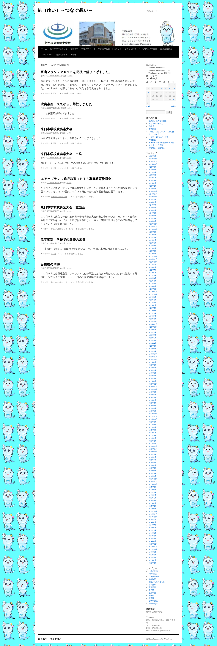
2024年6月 (153, 208)
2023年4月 (153, 246)
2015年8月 (153, 490)
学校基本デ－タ (88, 49)
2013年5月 (153, 563)
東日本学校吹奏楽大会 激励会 (63, 207)
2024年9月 (153, 199)
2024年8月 (153, 202)
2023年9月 (153, 232)
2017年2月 (153, 441)
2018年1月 (153, 411)
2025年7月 (153, 172)
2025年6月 (153, 175)
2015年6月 (153, 495)
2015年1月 (153, 509)
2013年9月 (153, 552)
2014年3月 (153, 536)
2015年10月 (153, 484)
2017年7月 (153, 427)
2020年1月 (153, 351)
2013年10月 (153, 549)
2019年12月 (153, 354)
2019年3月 (153, 376)
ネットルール (47, 54)
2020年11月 (153, 324)
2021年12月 (153, 289)
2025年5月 (153, 178)
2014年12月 (153, 511)
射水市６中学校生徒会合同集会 (161, 142)
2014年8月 (153, 522)
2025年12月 (153, 159)
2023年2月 (153, 251)
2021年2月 (153, 316)
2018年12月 (153, 384)
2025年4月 (153, 180)
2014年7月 (153, 525)
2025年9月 (153, 167)
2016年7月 (153, 460)
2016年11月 (153, 449)
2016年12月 (153, 446)
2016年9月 (153, 454)
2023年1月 (153, 254)
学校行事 (152, 585)
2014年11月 (153, 514)
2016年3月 (153, 471)
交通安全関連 (130, 49)
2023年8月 (153, 235)
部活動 (53, 118)
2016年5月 (153, 465)
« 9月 (148, 106)
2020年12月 (153, 322)
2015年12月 (153, 479)
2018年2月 (153, 408)
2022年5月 (153, 275)
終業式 (151, 126)
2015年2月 (153, 506)
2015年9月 (153, 487)
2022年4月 (153, 278)
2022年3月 (153, 281)
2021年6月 (153, 305)
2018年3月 (153, 406)
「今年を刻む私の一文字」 (159, 137)
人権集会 (152, 140)
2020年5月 (153, 341)
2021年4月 (153, 311)
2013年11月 (153, 547)
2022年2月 (153, 284)
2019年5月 (153, 370)
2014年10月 (153, 517)
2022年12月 (153, 256)
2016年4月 (153, 468)
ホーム (44, 49)
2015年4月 (153, 501)
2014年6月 (153, 528)
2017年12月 (153, 414)
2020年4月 (153, 343)
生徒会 (151, 595)
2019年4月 (153, 373)
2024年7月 (153, 205)
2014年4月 (153, 533)
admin (70, 76)
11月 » (173, 106)
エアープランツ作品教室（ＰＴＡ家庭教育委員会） (77, 179)
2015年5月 (153, 498)
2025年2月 (153, 186)
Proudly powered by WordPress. (160, 639)
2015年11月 (153, 482)
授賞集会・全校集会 (157, 148)
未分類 (53, 93)
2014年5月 (153, 530)
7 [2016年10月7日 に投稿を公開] (165, 89)
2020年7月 (153, 335)
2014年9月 (153, 520)
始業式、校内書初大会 (158, 121)
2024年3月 (153, 216)
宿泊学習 (152, 587)
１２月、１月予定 (156, 145)
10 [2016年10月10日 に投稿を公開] (148, 92)
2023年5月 (153, 243)
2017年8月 (153, 425)
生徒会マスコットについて (110, 49)
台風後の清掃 (50, 264)
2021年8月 (153, 300)
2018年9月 (153, 392)
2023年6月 (153, 240)
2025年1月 (153, 189)
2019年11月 (153, 357)
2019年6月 (153, 368)
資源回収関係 (166, 49)
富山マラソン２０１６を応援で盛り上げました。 (76, 72)
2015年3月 (153, 503)
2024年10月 (153, 197)
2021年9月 (153, 297)
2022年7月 (153, 270)
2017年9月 (153, 422)
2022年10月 (153, 262)
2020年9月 (153, 330)
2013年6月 (153, 560)
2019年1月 (153, 381)
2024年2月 (153, 218)
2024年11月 (153, 194)
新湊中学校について (59, 49)
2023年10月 (153, 229)
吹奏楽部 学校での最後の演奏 (63, 239)
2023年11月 (153, 227)
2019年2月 (153, 378)
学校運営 (74, 49)
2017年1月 (153, 444)
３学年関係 (153, 604)
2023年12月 (153, 224)
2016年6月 (153, 463)
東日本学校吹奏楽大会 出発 (61, 154)
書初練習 (152, 129)
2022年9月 (153, 265)
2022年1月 (153, 286)
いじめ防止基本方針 (148, 49)
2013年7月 (153, 557)
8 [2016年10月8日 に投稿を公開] (169, 89)
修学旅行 (152, 579)
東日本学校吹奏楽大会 (56, 129)
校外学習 (152, 593)
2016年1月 (153, 476)
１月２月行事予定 (156, 124)
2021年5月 (153, 308)
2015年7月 (153, 492)
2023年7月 (153, 237)
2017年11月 (153, 416)
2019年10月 (153, 359)
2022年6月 (153, 273)
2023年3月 (153, 248)
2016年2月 (153, 473)
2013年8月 (153, 555)
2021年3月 (153, 313)
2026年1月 (153, 156)
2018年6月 (153, 397)
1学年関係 (153, 574)
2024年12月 (153, 191)
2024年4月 (153, 213)
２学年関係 (153, 601)
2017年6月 (153, 430)
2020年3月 (153, 346)
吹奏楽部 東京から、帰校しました (66, 104)
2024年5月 (153, 210)
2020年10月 (153, 327)
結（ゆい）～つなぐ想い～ (65, 10)
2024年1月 (153, 221)
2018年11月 (153, 387)
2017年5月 (153, 433)
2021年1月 (153, 319)
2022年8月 (153, 267)
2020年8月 (153, 332)
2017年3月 (153, 438)
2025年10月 (153, 164)
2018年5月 (153, 400)
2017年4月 (153, 435)
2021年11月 (153, 292)
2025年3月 (153, 183)
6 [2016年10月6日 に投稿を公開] (161, 89)
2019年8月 (153, 365)
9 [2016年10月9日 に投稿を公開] (174, 89)
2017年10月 (153, 419)
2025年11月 (153, 161)
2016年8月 (153, 457)
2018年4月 (153, 403)
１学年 (73, 54)
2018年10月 (153, 389)
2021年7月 (153, 303)
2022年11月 (153, 259)
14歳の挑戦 (153, 571)
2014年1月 (153, 541)
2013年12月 (153, 544)
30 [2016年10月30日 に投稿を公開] (174, 100)
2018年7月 (153, 395)
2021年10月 (153, 294)
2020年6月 (153, 338)
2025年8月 (153, 170)
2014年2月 (153, 539)
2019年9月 (153, 362)
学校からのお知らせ (59, 197)
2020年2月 (153, 349)
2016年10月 (153, 452)
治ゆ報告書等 (62, 54)
